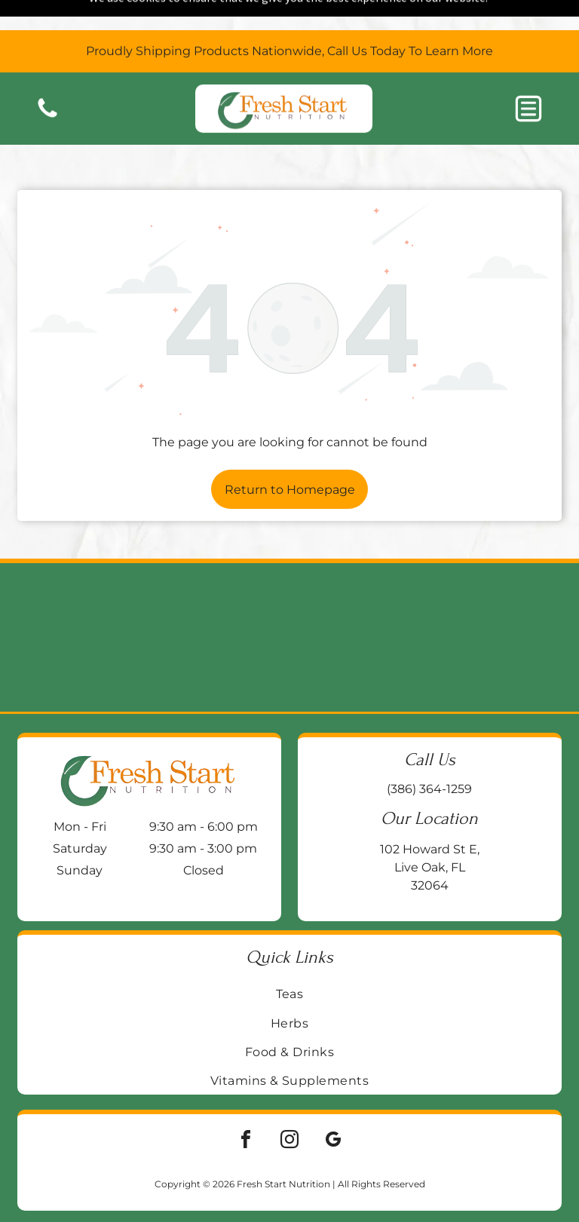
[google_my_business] (333, 1104)
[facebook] (245, 1104)
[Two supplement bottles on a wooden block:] (72, 599)
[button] (528, 78)
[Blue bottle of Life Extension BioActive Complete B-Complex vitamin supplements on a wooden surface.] (506, 599)
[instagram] (289, 1104)
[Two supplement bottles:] (362, 599)
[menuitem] (289, 956)
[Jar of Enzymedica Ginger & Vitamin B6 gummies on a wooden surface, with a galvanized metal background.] (217, 599)
